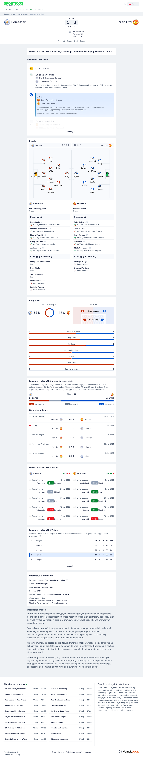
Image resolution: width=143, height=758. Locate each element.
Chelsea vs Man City (58, 705)
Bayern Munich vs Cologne (15, 711)
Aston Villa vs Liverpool (14, 705)
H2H (76, 41)
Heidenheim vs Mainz (59, 694)
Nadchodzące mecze (16, 684)
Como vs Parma (57, 722)
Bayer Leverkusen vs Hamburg (17, 717)
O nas (54, 752)
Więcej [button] (71, 131)
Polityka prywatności (74, 752)
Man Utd (109, 398)
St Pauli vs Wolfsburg (59, 689)
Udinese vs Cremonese (59, 739)
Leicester (33, 398)
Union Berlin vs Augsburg (60, 700)
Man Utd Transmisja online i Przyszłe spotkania (48, 603)
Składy (69, 41)
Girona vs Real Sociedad (14, 694)
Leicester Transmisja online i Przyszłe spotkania (48, 600)
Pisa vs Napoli (56, 733)
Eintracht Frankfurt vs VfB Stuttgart (17, 739)
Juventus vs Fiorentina (59, 728)
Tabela (82, 41)
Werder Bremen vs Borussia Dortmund (17, 733)
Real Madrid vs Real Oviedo (15, 700)
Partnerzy (87, 752)
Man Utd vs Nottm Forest (60, 711)
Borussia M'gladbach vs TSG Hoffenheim (17, 722)
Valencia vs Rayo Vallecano (15, 689)
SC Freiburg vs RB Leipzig (15, 728)
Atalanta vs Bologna (58, 717)
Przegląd (61, 41)
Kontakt (61, 752)
